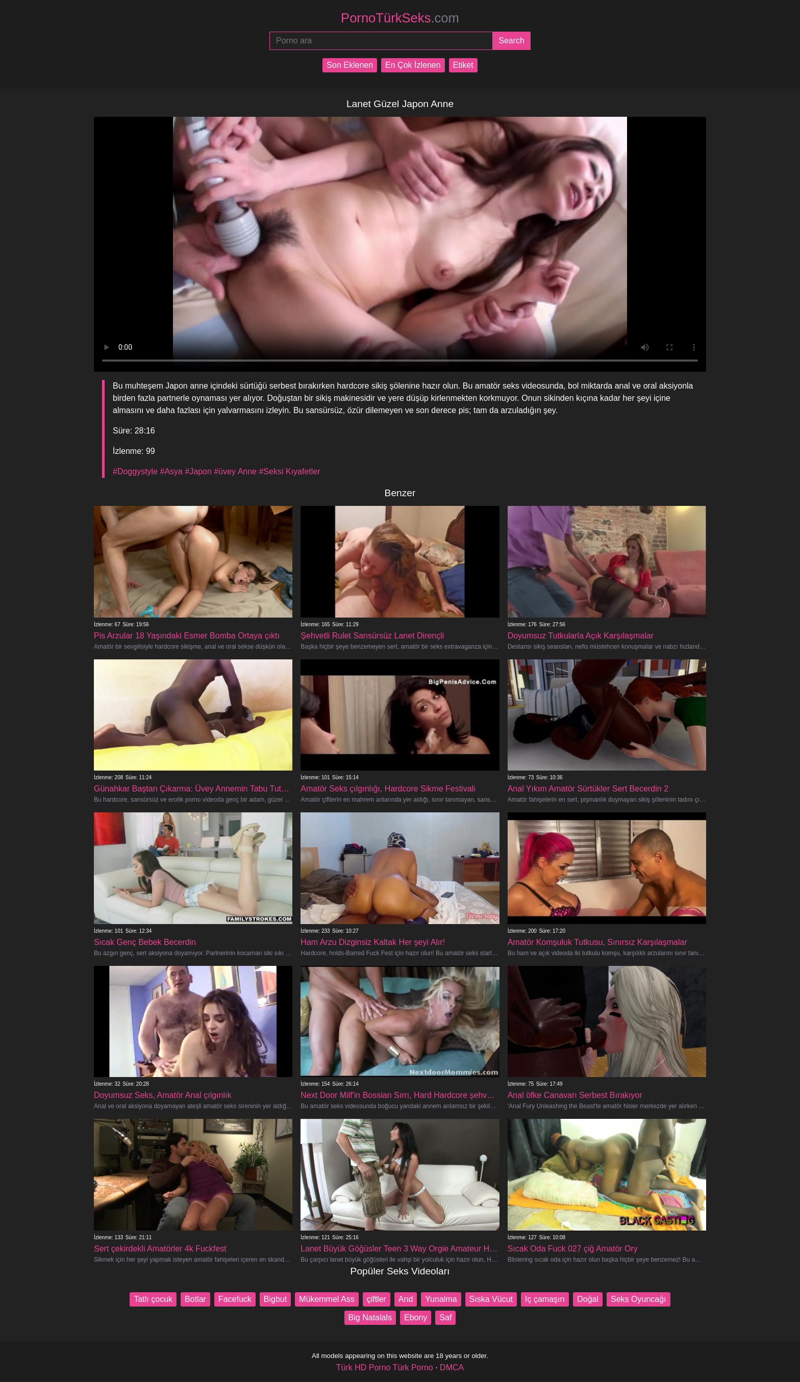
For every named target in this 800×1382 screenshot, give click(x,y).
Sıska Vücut (491, 1299)
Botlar (195, 1299)
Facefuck (235, 1299)
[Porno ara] (380, 41)
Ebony (415, 1317)
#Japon (198, 471)
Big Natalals (370, 1317)
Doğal (587, 1299)
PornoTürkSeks (400, 18)
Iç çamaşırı (545, 1299)
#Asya (171, 471)
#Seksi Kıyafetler (289, 471)
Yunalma (441, 1299)
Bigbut (275, 1299)
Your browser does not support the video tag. (400, 244)
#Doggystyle (135, 471)
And (405, 1299)
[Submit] (511, 41)
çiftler (376, 1299)
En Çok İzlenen (413, 65)
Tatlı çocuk (153, 1299)
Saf (445, 1317)
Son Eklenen (350, 65)
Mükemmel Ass (326, 1299)
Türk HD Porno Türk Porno (384, 1367)
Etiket (463, 65)
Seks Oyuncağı (638, 1299)
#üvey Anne (235, 471)
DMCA (452, 1367)
